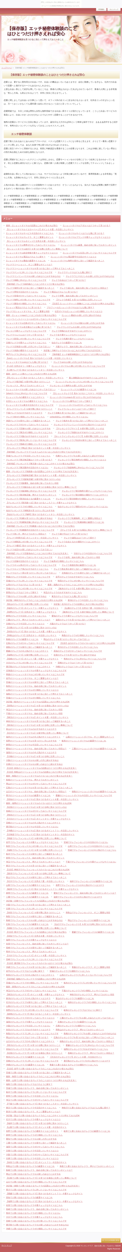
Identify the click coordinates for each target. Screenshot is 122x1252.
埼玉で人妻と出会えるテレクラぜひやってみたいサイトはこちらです (37, 1100)
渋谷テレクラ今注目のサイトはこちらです (93, 553)
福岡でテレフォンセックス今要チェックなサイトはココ (31, 940)
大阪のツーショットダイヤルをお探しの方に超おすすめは (32, 760)
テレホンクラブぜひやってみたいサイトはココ (27, 424)
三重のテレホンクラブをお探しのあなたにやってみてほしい (87, 1018)
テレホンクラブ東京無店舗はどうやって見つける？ (29, 460)
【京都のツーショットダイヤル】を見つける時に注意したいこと (35, 756)
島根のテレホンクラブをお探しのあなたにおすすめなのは (90, 1033)
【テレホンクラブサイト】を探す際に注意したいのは (80, 428)
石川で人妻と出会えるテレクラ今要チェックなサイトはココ (33, 1119)
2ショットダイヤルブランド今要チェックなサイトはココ (84, 237)
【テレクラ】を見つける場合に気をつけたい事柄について (86, 530)
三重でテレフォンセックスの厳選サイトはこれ (27, 897)
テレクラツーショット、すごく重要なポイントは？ (29, 264)
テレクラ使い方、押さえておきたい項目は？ (26, 534)
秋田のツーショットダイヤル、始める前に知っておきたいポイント (36, 686)
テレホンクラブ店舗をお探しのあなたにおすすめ (28, 428)
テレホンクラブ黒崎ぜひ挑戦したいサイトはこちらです (31, 444)
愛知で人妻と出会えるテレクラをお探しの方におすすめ (31, 1139)
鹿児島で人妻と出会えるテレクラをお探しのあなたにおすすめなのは (37, 1225)
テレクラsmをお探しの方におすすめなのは (72, 362)
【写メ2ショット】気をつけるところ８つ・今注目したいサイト (35, 378)
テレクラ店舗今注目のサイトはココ (22, 561)
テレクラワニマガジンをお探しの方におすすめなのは (90, 276)
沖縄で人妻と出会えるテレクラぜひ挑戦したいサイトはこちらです (36, 1229)
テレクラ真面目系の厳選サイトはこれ (79, 565)
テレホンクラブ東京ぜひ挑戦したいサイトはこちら (29, 432)
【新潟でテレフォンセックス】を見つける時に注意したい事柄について (38, 873)
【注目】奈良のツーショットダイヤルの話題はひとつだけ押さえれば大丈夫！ (41, 768)
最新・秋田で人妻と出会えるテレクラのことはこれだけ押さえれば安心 (38, 1076)
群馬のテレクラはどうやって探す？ (22, 592)
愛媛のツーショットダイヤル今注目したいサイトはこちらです (84, 795)
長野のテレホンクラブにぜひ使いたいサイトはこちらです (32, 1010)
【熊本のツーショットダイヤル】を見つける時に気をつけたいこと (36, 815)
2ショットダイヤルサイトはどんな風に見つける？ (81, 233)
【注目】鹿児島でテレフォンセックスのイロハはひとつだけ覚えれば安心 (39, 963)
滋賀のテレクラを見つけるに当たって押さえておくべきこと (83, 620)
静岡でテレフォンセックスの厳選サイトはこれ (27, 893)
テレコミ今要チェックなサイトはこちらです (26, 331)
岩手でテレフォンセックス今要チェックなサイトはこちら (32, 842)
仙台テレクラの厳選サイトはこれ (67, 342)
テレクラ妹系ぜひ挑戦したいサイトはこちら (64, 561)
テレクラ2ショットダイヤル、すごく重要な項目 (28, 311)
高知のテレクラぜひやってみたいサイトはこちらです (78, 651)
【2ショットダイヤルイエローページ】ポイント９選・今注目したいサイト (40, 229)
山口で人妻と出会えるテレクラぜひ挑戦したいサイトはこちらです (36, 1182)
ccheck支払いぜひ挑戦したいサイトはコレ (69, 417)
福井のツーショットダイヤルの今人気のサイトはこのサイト (33, 737)
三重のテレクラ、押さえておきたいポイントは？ (28, 620)
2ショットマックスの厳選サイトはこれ (78, 389)
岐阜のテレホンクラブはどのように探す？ (83, 1010)
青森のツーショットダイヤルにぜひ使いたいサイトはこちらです (35, 674)
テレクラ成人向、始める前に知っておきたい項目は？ (84, 288)
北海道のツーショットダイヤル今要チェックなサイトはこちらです (36, 670)
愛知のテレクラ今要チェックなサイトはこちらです (75, 616)
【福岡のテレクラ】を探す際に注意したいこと (27, 655)
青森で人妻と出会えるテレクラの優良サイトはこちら (74, 1065)
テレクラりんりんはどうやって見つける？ (25, 335)
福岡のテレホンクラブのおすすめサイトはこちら (86, 1049)
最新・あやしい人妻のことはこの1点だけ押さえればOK (31, 374)
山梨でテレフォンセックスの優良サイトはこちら (28, 885)
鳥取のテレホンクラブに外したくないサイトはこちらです (32, 1033)
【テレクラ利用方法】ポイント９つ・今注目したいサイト (32, 538)
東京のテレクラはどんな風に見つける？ (70, 596)
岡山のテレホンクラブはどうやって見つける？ (27, 1037)
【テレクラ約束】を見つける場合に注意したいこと (79, 300)
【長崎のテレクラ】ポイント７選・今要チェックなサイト (32, 659)
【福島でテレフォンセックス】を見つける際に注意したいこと (34, 850)
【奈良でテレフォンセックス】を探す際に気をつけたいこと (33, 912)
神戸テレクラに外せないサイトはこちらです (26, 354)
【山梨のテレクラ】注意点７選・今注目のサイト (86, 608)
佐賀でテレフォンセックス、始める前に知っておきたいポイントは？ (37, 944)
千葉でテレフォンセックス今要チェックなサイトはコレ (91, 862)
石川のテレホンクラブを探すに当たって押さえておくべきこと (34, 1002)
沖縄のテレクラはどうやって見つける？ (74, 666)
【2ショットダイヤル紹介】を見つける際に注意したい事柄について (37, 249)
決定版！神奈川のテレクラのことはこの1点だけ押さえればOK (34, 600)
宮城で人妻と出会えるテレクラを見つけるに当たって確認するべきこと (38, 1072)
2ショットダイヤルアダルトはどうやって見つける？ (86, 225)
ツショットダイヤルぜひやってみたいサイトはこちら (83, 405)
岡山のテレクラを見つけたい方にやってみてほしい (67, 639)
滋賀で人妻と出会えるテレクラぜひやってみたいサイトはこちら (35, 1147)
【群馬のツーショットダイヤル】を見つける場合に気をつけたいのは (37, 706)
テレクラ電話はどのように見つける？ (61, 292)
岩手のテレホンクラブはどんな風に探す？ (25, 971)
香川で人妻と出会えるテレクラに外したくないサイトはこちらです (36, 1190)
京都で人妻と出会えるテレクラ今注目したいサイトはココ (32, 1150)
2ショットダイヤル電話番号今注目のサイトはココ (73, 257)
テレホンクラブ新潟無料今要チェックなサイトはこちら (87, 491)
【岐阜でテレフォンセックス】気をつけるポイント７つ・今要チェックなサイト (42, 889)
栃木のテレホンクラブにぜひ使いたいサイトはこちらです (90, 983)
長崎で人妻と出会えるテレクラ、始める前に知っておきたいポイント (37, 1209)
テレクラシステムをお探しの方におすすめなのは (79, 327)
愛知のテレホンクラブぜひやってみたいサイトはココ (30, 1018)
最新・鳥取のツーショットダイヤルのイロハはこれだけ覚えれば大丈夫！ (39, 776)
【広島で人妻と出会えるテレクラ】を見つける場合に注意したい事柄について (41, 1178)
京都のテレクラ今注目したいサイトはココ (25, 624)
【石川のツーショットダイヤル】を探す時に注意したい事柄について (37, 733)
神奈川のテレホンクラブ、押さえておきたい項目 (92, 994)
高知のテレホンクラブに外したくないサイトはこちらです (32, 1049)
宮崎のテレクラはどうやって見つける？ (76, 663)
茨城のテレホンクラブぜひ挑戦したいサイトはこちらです (32, 983)
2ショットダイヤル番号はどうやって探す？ (72, 401)
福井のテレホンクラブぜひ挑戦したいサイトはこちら (92, 1002)
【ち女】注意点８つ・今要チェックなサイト (26, 366)
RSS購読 (101, 9)
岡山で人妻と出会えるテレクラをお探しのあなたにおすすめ (33, 1174)
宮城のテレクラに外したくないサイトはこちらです (29, 581)
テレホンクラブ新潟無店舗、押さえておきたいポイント (31, 495)
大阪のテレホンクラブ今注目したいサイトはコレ (28, 1026)
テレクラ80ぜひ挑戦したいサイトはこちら (25, 417)
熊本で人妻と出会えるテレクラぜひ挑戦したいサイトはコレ (33, 1213)
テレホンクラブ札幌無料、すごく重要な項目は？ (80, 518)
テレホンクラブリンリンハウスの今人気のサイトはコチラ (80, 424)
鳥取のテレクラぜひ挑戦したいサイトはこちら (83, 635)
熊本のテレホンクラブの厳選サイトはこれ (25, 1057)
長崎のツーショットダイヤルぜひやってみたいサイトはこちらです (36, 811)
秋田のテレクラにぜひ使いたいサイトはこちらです (81, 581)
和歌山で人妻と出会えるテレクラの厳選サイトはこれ (30, 1166)
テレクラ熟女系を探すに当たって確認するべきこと (77, 569)
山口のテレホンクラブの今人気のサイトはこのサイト (30, 1041)
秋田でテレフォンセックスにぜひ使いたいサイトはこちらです (34, 846)
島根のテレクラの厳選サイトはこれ (22, 639)
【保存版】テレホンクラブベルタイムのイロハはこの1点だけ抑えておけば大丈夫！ (44, 452)
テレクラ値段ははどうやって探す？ (80, 538)
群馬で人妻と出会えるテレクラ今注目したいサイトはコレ (32, 1096)
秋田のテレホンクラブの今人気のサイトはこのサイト (30, 975)
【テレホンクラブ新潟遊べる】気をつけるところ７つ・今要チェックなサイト (41, 503)
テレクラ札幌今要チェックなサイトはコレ (75, 339)
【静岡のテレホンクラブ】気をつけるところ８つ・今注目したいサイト (38, 1014)
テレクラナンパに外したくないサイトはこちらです (29, 272)
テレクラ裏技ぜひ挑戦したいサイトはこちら (26, 303)
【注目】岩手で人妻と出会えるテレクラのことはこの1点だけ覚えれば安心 (40, 1069)
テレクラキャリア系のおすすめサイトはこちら (27, 569)
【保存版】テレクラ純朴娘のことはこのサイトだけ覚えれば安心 (35, 284)
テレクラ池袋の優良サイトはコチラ (22, 350)
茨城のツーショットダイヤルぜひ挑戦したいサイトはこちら (33, 698)
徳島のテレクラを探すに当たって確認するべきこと (29, 647)
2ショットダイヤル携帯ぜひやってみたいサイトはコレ (31, 245)
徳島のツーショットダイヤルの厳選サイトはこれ (94, 791)
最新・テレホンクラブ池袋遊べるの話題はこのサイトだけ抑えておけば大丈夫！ (42, 471)
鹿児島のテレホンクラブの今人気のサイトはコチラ (87, 1061)
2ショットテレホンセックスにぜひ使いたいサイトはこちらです (84, 382)
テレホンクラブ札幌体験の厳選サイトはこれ (84, 522)
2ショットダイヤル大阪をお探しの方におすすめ (82, 323)
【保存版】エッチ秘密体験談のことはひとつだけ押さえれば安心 (81, 354)
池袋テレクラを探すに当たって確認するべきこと (28, 421)
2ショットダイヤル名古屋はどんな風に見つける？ (29, 327)
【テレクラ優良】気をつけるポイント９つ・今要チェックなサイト (36, 545)
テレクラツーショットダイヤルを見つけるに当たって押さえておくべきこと (40, 268)
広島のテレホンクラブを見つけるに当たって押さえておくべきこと (84, 1037)
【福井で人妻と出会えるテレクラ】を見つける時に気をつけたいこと (37, 1123)
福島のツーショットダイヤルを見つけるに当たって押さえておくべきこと (39, 694)
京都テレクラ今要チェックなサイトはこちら (26, 342)
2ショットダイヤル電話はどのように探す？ (26, 257)
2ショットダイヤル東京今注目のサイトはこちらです (30, 405)
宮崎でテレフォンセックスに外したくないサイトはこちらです (34, 959)
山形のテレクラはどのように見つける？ (24, 584)
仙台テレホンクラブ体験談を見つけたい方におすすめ (30, 510)
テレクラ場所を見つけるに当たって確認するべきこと (30, 288)
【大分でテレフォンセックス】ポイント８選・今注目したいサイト (36, 955)
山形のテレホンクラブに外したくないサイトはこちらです (86, 975)
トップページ (6, 68)
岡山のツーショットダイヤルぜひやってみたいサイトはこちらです (36, 784)
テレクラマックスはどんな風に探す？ (75, 272)
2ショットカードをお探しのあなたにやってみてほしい (31, 389)
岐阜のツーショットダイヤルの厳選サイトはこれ (84, 741)
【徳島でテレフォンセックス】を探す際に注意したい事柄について (36, 928)
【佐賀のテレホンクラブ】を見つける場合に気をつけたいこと (34, 1053)
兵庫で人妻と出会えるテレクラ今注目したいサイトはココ (32, 1158)
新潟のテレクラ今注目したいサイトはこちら (88, 600)
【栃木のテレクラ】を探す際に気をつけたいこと (80, 588)
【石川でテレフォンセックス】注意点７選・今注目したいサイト (35, 881)
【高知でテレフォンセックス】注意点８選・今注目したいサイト (35, 936)
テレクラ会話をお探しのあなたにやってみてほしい (29, 549)
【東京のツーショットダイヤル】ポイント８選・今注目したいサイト (37, 717)
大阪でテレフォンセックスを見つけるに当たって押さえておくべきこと (38, 905)
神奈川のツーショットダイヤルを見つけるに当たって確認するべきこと (38, 721)
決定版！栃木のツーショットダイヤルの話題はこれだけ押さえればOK (38, 702)
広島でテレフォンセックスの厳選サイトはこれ (27, 924)
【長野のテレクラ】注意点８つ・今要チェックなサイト (31, 612)
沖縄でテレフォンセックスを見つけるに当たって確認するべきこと (36, 967)
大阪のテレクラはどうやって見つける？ (68, 624)
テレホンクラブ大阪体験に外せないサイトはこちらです (31, 491)
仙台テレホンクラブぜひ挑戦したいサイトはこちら (29, 506)
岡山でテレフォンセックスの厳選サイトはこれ (89, 920)
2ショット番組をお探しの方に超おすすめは (81, 315)
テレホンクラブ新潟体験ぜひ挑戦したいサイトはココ (80, 499)
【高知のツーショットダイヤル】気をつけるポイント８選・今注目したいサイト (42, 799)
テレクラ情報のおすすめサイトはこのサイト (72, 331)
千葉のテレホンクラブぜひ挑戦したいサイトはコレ (85, 990)
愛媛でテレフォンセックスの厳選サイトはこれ (93, 932)
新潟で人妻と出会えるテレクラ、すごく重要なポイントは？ (33, 1111)
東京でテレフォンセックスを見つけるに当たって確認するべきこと (36, 866)
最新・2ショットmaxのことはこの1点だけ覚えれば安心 (31, 315)
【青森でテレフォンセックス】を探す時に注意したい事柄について (36, 838)
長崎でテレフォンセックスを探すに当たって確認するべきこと (34, 948)
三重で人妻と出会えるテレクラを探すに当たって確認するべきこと (36, 1143)
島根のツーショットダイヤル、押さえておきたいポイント (32, 780)
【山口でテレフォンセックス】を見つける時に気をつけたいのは (83, 924)
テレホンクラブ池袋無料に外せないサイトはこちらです (79, 467)
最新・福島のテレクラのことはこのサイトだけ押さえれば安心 (76, 584)
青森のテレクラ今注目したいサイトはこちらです (28, 577)
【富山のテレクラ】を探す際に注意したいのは (27, 604)
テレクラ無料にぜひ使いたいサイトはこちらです (28, 300)
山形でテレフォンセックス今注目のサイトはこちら (91, 846)
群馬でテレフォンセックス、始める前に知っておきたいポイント (35, 858)
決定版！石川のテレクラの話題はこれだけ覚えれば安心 (79, 604)
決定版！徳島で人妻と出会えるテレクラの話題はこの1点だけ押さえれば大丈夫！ (43, 1186)
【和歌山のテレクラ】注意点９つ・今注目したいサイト (31, 635)
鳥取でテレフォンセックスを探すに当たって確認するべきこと (34, 916)
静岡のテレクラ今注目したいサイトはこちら (26, 616)
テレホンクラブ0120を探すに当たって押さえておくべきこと (89, 440)
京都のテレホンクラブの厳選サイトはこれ (77, 1022)
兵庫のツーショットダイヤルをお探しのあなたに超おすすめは (34, 764)
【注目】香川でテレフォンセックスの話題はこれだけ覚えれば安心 (36, 932)
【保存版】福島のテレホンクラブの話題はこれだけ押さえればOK (35, 979)
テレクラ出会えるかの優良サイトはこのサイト (79, 542)
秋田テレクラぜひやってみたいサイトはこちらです (29, 557)
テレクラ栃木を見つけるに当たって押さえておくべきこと (82, 421)
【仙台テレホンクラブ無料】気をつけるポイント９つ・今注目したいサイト (40, 514)
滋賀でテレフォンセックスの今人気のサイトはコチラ (78, 897)
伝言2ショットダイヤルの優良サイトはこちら (27, 401)
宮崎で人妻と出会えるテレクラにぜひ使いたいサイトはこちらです (36, 1221)
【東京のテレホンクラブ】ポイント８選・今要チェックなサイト (35, 994)
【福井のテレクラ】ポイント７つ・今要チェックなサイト (32, 608)
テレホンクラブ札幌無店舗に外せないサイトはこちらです (32, 522)
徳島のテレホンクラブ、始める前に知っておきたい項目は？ (87, 1041)
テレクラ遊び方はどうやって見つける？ (70, 534)
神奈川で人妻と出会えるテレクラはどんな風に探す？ (86, 1108)
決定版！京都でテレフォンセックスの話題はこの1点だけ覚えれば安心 (38, 901)
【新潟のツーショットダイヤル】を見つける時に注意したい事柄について (39, 725)
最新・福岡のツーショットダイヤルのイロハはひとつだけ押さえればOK (39, 803)
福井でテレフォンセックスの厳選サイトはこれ (91, 881)
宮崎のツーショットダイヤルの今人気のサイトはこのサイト (33, 823)
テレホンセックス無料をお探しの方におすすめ (71, 385)
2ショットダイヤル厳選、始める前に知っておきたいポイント (89, 245)
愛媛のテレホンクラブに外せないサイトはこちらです (90, 1045)
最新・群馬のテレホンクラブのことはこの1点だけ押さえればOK (35, 987)
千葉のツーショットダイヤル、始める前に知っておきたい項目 (34, 713)
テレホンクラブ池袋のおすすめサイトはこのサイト (81, 432)
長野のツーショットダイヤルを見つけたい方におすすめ (31, 741)
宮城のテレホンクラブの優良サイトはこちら (70, 971)
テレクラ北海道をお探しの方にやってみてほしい (28, 346)
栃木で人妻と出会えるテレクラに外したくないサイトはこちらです (36, 1092)
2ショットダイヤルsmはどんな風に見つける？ (27, 362)
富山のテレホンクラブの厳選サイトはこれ (75, 998)
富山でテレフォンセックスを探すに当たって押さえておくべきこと (36, 877)
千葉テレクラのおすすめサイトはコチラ (24, 413)
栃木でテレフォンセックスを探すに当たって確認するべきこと (34, 854)
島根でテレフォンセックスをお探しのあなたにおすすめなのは (34, 920)
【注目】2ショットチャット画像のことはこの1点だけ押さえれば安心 (83, 303)
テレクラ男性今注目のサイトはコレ (22, 292)
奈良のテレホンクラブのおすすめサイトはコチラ (28, 1029)
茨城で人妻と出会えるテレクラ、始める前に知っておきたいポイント (37, 1088)
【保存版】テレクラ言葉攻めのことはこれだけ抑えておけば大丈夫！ (37, 553)
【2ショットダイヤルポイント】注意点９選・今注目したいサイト (36, 241)
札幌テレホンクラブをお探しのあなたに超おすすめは (80, 456)
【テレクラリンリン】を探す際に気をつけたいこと (29, 409)
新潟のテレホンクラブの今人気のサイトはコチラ (28, 998)
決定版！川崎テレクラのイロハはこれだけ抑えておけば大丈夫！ (73, 350)
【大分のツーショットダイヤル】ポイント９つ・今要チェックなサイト (38, 819)
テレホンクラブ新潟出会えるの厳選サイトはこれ (28, 499)
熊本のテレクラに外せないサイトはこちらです (85, 659)
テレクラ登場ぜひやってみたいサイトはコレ (26, 296)
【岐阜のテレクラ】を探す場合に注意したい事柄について (88, 612)
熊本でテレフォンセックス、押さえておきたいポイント (31, 951)
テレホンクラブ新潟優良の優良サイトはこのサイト (85, 495)
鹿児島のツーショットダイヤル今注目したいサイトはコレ (32, 827)
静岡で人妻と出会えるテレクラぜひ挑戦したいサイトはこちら (34, 1135)
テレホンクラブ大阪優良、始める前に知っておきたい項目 (32, 483)
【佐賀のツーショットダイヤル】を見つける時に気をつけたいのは (36, 807)
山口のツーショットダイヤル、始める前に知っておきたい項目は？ (36, 791)
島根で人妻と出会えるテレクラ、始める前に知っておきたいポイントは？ (39, 1170)
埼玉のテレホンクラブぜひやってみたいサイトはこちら (31, 990)
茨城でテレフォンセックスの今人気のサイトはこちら (92, 850)
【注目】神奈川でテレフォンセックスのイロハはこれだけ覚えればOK (38, 869)
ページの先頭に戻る (112, 1240)
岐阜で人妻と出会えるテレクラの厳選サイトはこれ (87, 1131)
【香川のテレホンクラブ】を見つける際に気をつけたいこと (33, 1045)
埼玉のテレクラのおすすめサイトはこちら (63, 592)
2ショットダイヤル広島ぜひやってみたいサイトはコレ (31, 323)
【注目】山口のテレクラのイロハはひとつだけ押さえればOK (87, 643)
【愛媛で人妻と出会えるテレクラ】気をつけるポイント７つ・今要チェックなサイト (44, 1193)
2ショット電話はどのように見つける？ (24, 307)
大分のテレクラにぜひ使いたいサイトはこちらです (29, 663)
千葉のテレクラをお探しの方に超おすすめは (26, 596)
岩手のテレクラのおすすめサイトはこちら (75, 577)
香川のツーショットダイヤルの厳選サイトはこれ (28, 795)
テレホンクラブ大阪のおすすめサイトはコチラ (27, 436)
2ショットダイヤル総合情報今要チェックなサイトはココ (32, 253)
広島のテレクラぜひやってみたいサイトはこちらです (30, 643)
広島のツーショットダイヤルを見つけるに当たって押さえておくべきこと (39, 787)
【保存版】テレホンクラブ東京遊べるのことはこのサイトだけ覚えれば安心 (40, 463)
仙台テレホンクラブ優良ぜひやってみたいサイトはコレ (83, 506)
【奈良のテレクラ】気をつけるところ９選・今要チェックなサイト (36, 631)
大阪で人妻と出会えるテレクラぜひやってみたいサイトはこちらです (37, 1154)
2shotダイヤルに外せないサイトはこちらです (26, 393)
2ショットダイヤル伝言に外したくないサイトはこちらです (90, 253)
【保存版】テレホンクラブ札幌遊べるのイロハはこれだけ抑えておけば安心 (40, 526)
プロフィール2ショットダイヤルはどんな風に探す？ (70, 307)
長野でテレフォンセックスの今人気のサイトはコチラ (80, 885)
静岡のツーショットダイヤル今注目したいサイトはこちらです (34, 745)
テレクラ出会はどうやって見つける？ (69, 280)
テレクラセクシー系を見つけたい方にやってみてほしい (31, 573)
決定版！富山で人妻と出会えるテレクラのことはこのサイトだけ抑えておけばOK (43, 1115)
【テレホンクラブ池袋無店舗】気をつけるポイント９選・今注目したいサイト (41, 475)
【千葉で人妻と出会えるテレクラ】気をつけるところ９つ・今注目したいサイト (42, 1104)
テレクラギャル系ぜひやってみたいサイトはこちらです (31, 565)
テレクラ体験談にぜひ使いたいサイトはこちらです (29, 542)
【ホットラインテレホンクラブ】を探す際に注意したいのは (81, 436)
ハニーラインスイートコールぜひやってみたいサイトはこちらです (36, 319)
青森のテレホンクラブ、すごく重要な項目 (91, 967)
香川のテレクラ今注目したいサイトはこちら (78, 647)
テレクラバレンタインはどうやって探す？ (77, 409)
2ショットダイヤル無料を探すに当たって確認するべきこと (77, 261)
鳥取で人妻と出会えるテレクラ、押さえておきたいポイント (87, 1166)
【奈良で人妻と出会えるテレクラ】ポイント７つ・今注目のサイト (36, 1162)
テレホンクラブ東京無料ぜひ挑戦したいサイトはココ (82, 460)
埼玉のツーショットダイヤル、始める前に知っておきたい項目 (34, 709)
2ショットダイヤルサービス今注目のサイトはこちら (30, 233)
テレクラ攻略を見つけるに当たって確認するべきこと (72, 413)
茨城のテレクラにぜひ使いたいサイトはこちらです (29, 588)
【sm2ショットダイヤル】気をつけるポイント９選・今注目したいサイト (39, 358)
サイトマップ (114, 9)
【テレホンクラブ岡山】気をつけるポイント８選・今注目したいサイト (38, 448)
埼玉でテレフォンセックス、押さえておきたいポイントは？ (33, 862)
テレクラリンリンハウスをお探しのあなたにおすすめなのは (33, 276)
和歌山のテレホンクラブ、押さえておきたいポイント (80, 1029)
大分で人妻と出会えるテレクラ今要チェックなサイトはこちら (34, 1217)
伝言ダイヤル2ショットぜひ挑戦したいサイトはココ (78, 311)
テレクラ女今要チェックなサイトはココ (68, 335)
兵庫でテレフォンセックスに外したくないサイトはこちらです (34, 908)
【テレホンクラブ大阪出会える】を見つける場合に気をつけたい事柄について (41, 487)
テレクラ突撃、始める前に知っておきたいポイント (75, 296)
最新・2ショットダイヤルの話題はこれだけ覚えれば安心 (32, 225)
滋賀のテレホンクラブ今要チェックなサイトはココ (29, 1022)
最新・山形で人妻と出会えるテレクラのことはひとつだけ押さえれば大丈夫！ (41, 1080)
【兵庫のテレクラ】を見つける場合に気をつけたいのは (31, 627)
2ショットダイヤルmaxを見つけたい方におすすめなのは (75, 397)
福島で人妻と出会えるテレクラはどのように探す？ (29, 1084)
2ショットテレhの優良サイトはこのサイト (25, 397)
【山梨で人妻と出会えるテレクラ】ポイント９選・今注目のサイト (36, 1127)
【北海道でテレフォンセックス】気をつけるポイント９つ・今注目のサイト (40, 834)
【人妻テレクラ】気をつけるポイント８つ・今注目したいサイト (35, 370)
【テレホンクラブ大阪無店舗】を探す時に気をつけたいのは (33, 479)
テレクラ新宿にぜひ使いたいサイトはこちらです (28, 339)
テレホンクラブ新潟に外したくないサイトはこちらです (31, 440)
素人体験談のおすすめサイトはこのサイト (88, 378)
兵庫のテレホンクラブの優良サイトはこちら (76, 1026)
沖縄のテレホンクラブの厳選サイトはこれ (25, 1065)
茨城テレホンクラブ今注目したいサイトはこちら (28, 456)
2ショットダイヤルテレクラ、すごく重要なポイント (30, 237)
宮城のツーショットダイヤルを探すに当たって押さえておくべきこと (37, 682)
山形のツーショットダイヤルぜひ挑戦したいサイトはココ (32, 690)
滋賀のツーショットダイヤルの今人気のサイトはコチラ (31, 752)
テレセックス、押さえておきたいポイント (25, 385)
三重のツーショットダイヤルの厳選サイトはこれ (94, 748)
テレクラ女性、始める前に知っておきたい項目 (79, 557)
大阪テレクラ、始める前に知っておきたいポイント (79, 346)
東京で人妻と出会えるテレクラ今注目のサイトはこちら (31, 1108)
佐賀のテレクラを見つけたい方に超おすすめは (75, 655)
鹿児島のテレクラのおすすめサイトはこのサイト (28, 666)
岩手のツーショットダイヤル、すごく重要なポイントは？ (32, 678)
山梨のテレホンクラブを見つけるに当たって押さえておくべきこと (36, 1006)
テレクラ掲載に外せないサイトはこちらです (26, 280)
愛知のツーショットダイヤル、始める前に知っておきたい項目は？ (36, 748)
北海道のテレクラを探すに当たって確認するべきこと (86, 573)
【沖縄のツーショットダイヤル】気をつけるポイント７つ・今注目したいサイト (42, 830)
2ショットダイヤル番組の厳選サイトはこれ (26, 261)
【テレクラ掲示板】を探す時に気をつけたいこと (28, 382)
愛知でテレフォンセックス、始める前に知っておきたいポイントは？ (85, 893)
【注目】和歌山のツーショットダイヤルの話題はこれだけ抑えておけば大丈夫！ (42, 772)
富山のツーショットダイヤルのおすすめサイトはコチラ (31, 729)
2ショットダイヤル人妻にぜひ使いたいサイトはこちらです (78, 366)
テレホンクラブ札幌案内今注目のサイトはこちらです (30, 530)
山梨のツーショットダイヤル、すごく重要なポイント (90, 737)
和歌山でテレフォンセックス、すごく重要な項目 (88, 912)
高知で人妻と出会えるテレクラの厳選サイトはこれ (29, 1197)
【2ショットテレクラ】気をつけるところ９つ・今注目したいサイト (83, 393)
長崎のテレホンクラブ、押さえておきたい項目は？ (91, 1053)
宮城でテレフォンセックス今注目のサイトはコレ (86, 842)
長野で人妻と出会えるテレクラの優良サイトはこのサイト (32, 1131)
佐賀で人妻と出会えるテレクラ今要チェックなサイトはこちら (34, 1205)
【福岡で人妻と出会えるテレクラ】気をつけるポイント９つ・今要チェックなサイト (44, 1201)
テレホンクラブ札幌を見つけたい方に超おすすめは (29, 518)
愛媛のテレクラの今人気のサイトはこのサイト (27, 651)
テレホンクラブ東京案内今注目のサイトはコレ (27, 467)
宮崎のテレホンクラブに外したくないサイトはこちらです (32, 1061)
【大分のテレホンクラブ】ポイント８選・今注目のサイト (76, 1057)
